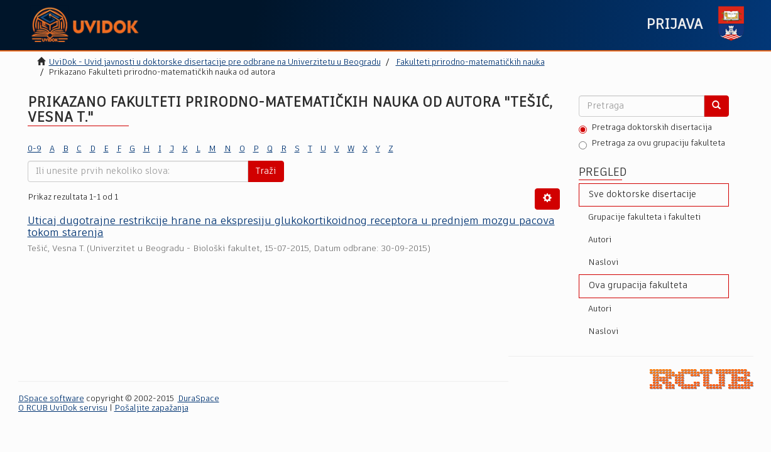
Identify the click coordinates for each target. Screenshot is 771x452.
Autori (599, 240)
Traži (266, 171)
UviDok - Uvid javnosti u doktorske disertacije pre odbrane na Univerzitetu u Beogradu (215, 62)
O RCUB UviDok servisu (62, 408)
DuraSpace (198, 399)
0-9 (34, 149)
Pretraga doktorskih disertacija (645, 129)
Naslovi (603, 263)
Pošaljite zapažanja (151, 408)
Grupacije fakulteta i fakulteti (644, 217)
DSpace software (51, 399)
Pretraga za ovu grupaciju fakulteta (652, 144)
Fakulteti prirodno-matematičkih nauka (470, 62)
